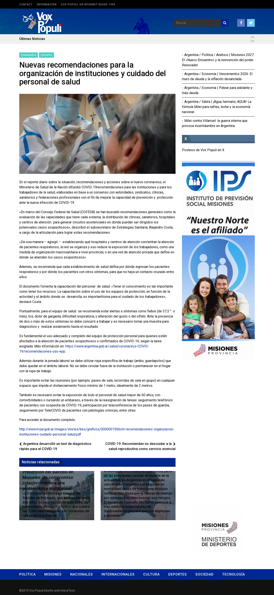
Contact (26, 4)
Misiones (53, 574)
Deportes (177, 574)
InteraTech (67, 590)
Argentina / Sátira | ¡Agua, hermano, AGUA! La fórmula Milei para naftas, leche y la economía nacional (216, 107)
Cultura (151, 574)
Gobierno (46, 54)
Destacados (28, 54)
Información (47, 4)
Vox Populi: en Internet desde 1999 (88, 4)
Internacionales (118, 574)
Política (27, 574)
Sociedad (204, 574)
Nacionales (81, 574)
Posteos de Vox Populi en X (203, 150)
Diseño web (52, 590)
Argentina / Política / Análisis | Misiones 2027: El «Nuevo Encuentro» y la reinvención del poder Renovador (218, 60)
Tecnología (233, 574)
